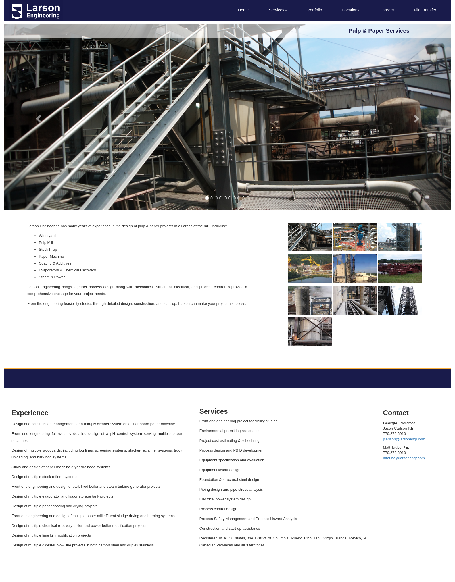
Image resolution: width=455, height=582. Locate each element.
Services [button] (278, 10)
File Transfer (425, 10)
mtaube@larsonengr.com (404, 458)
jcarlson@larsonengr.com (404, 439)
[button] (37, 117)
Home (243, 10)
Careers (386, 10)
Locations (350, 10)
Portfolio (314, 10)
